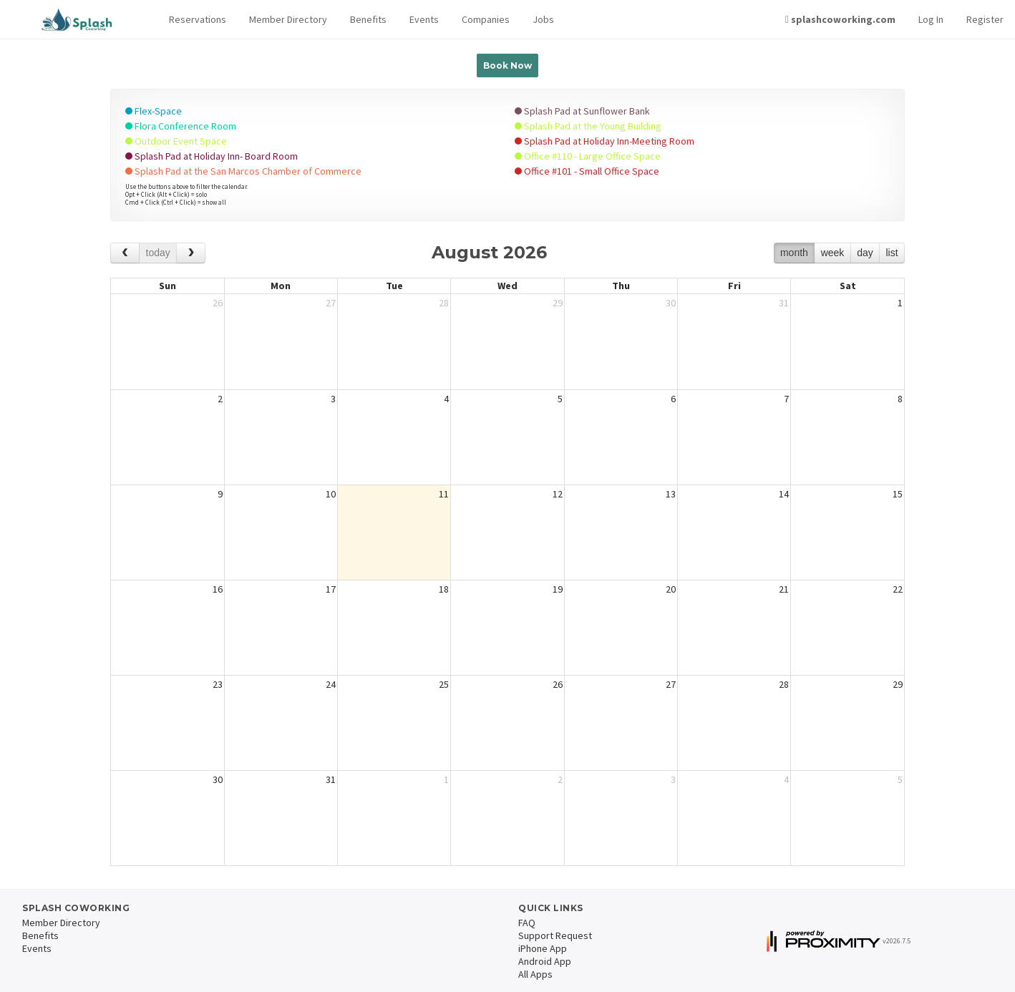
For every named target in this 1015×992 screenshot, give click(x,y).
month (794, 252)
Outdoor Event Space (176, 141)
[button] (197, 19)
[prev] (125, 253)
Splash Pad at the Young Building (588, 126)
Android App (544, 961)
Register (985, 19)
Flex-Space (153, 110)
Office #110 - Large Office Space (588, 156)
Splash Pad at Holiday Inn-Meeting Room (604, 141)
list (891, 252)
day (865, 252)
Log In (930, 19)
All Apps (535, 974)
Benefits (368, 19)
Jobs (543, 19)
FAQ (526, 922)
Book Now (507, 65)
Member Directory (288, 19)
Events (424, 19)
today (158, 252)
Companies (486, 19)
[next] (190, 253)
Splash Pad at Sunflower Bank (582, 110)
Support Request (555, 935)
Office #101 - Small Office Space (587, 171)
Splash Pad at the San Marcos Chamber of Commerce (243, 171)
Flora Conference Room (180, 126)
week (833, 252)
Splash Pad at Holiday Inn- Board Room (211, 156)
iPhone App (542, 948)
